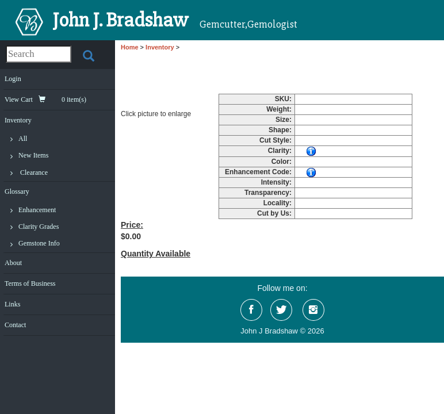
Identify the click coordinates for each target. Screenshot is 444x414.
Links (12, 304)
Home (130, 47)
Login (13, 79)
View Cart (45, 99)
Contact (15, 325)
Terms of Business (30, 283)
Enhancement (37, 210)
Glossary (17, 191)
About (13, 263)
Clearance (34, 172)
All (22, 139)
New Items (33, 155)
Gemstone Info (39, 243)
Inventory (18, 120)
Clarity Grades (38, 227)
